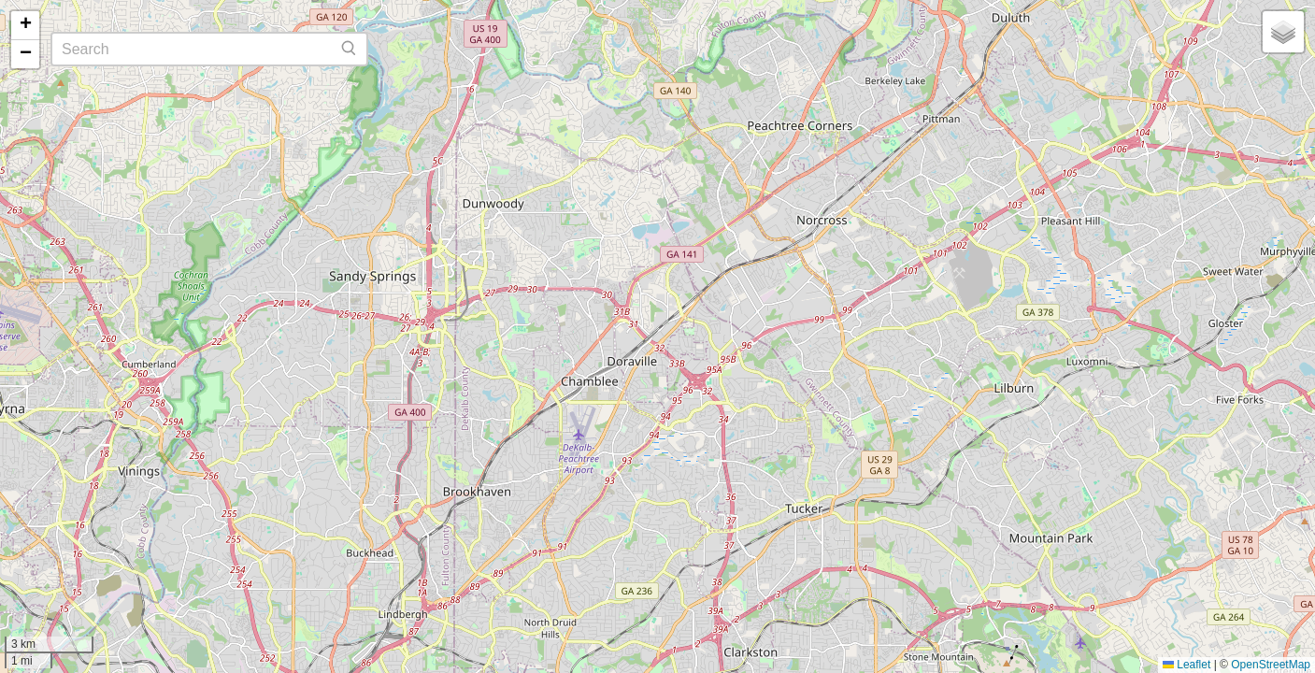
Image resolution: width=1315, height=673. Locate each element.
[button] (25, 25)
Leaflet (1186, 664)
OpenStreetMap (1270, 664)
